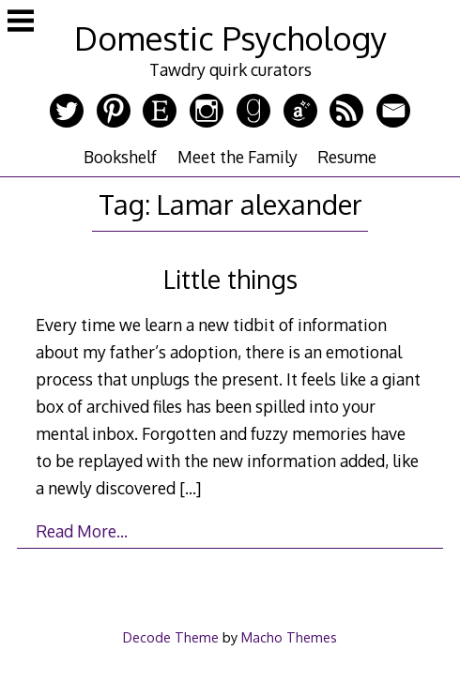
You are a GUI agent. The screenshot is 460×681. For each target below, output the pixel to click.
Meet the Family (237, 156)
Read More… (82, 531)
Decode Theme (171, 636)
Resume (346, 156)
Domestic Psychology (230, 38)
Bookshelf (120, 156)
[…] (190, 487)
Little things (230, 279)
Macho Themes (289, 636)
